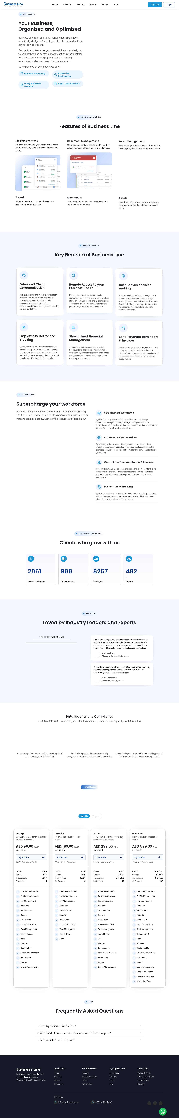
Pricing (105, 4)
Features (80, 4)
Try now (155, 4)
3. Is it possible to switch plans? (56, 1040)
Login (169, 4)
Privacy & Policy (144, 1073)
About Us (67, 4)
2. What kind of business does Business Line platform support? (74, 1033)
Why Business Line (89, 1077)
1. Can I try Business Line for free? (57, 1026)
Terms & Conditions (146, 1077)
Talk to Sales (87, 1084)
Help (111, 1084)
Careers (57, 1080)
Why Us (93, 4)
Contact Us (58, 1084)
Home (55, 4)
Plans (116, 4)
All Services (114, 1073)
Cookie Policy (143, 1080)
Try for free (31, 857)
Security (141, 1084)
